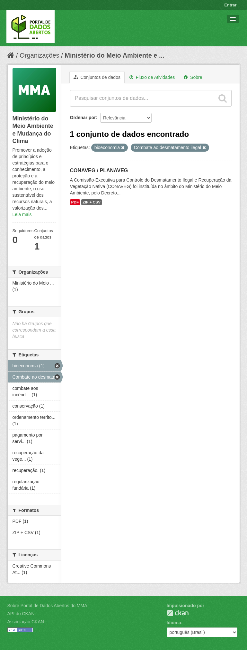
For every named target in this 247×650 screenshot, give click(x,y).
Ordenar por (83, 117)
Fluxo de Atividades (152, 77)
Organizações (39, 55)
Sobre (193, 77)
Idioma (174, 622)
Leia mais (22, 214)
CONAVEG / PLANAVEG (99, 170)
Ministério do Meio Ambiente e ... (114, 55)
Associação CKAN (25, 621)
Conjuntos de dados (97, 77)
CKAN (178, 612)
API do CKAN (21, 613)
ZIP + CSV (92, 202)
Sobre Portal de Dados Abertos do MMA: (48, 605)
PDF (75, 202)
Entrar (230, 5)
